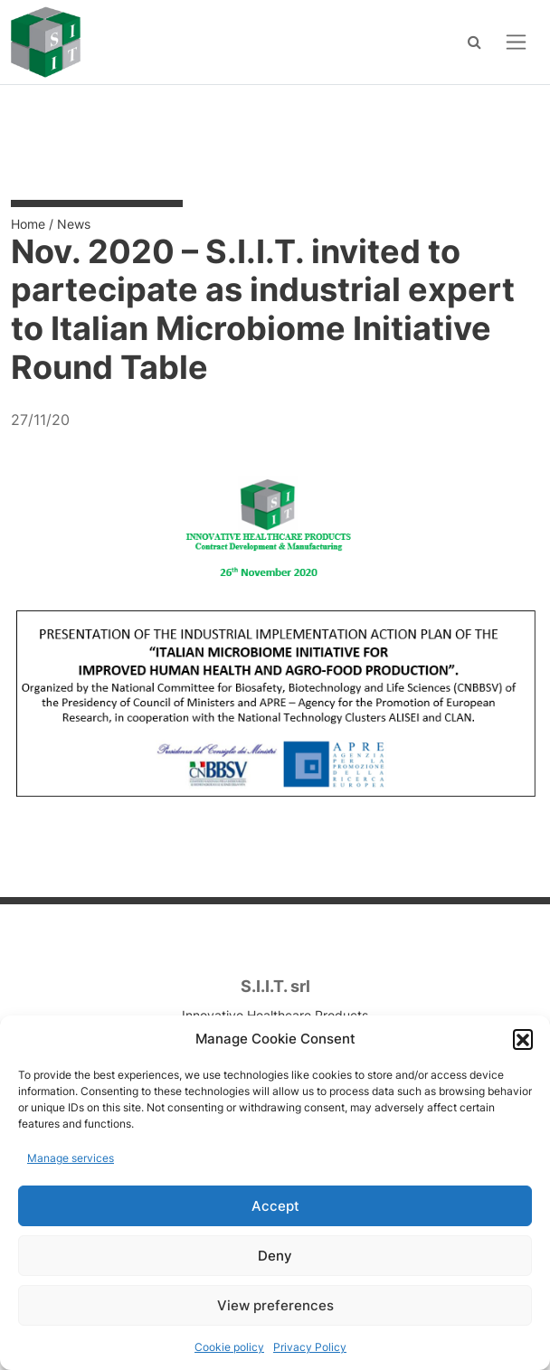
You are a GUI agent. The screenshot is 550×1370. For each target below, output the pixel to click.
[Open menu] (516, 42)
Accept (275, 1205)
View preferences (275, 1305)
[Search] (474, 41)
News (73, 223)
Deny (275, 1255)
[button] (523, 1039)
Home (28, 223)
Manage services (70, 1158)
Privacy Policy (309, 1347)
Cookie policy (229, 1347)
